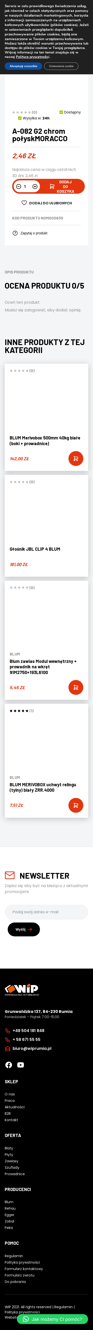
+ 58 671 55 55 (26, 1039)
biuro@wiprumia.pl (32, 1048)
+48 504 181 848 (28, 1030)
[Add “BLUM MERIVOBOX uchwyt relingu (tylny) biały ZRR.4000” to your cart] (75, 805)
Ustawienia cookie (61, 66)
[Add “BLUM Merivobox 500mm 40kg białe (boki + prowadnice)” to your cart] (75, 458)
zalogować (34, 310)
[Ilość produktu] (27, 186)
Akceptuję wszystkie (23, 66)
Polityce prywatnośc (32, 56)
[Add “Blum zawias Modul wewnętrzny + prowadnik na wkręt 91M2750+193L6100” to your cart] (75, 687)
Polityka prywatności (22, 1312)
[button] (52, 1319)
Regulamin (63, 1306)
